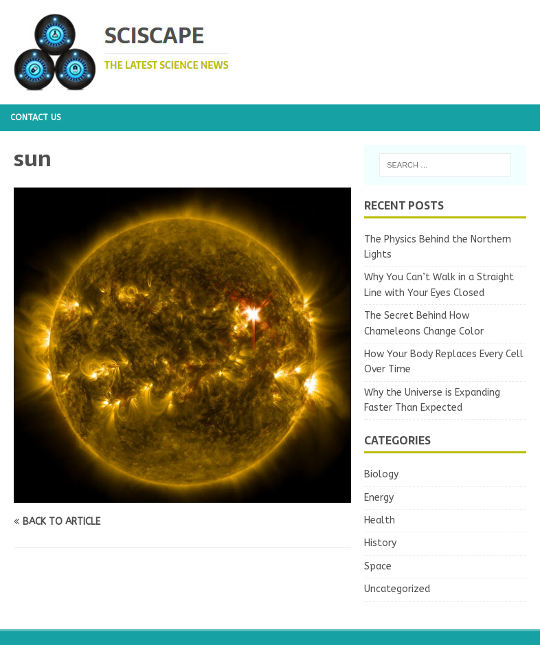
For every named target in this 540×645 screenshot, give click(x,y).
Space (378, 566)
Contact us (35, 117)
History (380, 543)
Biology (381, 474)
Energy (379, 497)
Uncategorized (397, 589)
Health (379, 520)
